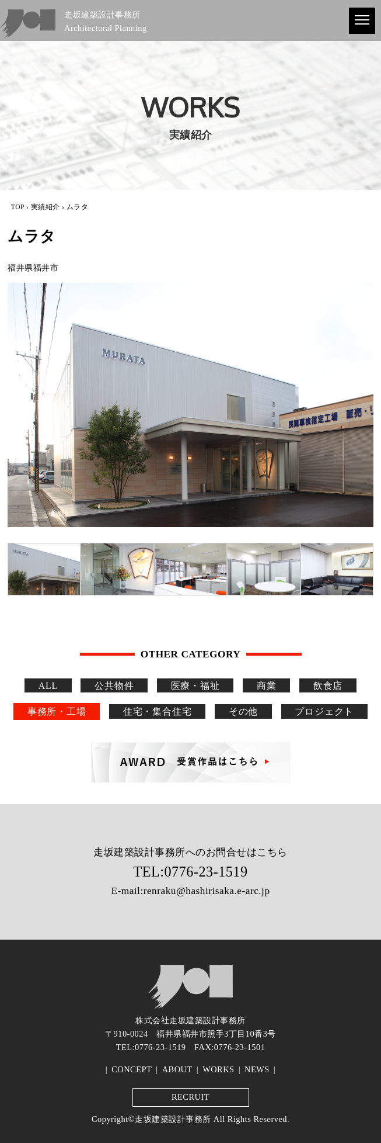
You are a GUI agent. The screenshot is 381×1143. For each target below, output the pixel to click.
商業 (267, 685)
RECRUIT (190, 1097)
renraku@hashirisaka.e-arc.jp (207, 890)
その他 (243, 711)
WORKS (218, 1069)
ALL (48, 685)
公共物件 (114, 685)
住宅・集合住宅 (157, 711)
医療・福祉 (195, 685)
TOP (18, 206)
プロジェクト (324, 711)
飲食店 (327, 685)
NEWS (257, 1069)
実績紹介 (45, 206)
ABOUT (177, 1069)
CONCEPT (131, 1069)
